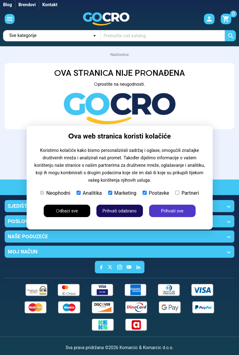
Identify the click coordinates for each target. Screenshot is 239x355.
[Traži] (168, 35)
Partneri (187, 193)
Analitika (89, 193)
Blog (7, 4)
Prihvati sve (172, 211)
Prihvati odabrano (119, 211)
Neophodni (55, 193)
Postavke (156, 193)
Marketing (122, 193)
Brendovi (27, 4)
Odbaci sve (67, 211)
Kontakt (49, 4)
